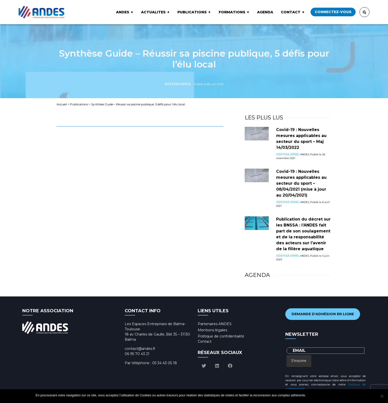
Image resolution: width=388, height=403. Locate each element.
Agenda (265, 12)
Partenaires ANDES (215, 324)
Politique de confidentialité (221, 336)
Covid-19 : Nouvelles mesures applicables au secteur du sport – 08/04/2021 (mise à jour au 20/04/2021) (301, 183)
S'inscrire (298, 360)
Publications (192, 12)
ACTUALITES (153, 12)
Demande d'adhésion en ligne (322, 314)
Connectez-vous (333, 12)
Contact (290, 12)
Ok (310, 395)
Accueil (62, 104)
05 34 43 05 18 (164, 363)
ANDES (122, 12)
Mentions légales (212, 330)
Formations (232, 12)
